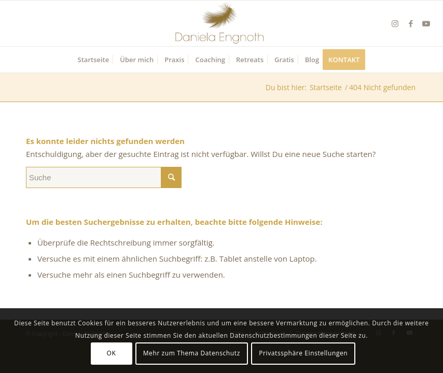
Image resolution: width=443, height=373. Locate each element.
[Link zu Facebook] (411, 23)
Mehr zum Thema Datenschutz (191, 353)
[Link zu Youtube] (426, 23)
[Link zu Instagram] (395, 23)
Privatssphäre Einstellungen (303, 353)
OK (111, 353)
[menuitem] (94, 60)
